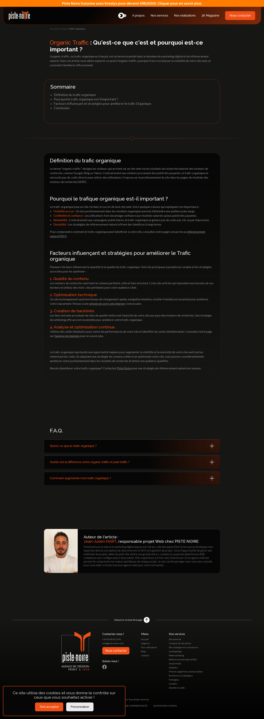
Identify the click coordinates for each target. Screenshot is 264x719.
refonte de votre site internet (107, 303)
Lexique (63, 28)
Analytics (173, 667)
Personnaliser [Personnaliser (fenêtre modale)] (80, 707)
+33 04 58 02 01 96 (111, 639)
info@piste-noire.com (113, 643)
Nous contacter (240, 15)
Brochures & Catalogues (181, 675)
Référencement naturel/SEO (183, 659)
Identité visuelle (177, 687)
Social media (175, 663)
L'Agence (145, 643)
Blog (143, 651)
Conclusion (62, 108)
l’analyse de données (66, 336)
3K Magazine (210, 15)
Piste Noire (124, 368)
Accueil (53, 28)
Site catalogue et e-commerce (183, 647)
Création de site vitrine (180, 643)
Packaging (174, 679)
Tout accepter (49, 707)
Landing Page (175, 651)
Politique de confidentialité (130, 705)
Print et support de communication (186, 671)
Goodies (173, 683)
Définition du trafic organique (75, 95)
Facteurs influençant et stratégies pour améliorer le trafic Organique (102, 103)
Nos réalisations (185, 15)
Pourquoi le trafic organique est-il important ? (86, 99)
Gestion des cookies (165, 705)
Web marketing (176, 655)
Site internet (175, 639)
